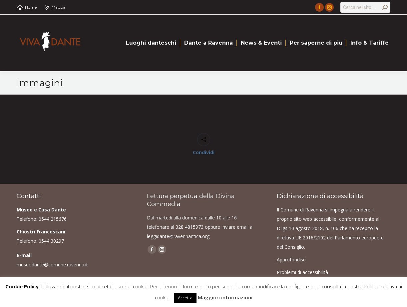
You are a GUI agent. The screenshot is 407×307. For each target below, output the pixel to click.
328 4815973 (190, 227)
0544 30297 (51, 241)
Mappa (58, 7)
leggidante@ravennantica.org (178, 236)
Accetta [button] (185, 298)
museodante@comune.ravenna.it (52, 264)
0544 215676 (53, 219)
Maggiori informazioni (225, 297)
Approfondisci (291, 259)
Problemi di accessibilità (302, 272)
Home (31, 7)
